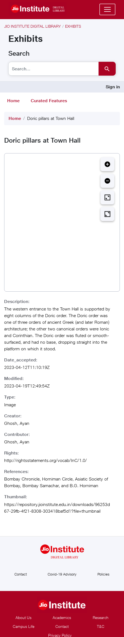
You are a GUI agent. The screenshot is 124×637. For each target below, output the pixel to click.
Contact (20, 574)
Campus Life (23, 626)
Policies (103, 574)
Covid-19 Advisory (62, 574)
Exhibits (73, 26)
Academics (62, 617)
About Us (24, 617)
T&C (100, 626)
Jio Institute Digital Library (32, 26)
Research (100, 617)
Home (13, 100)
